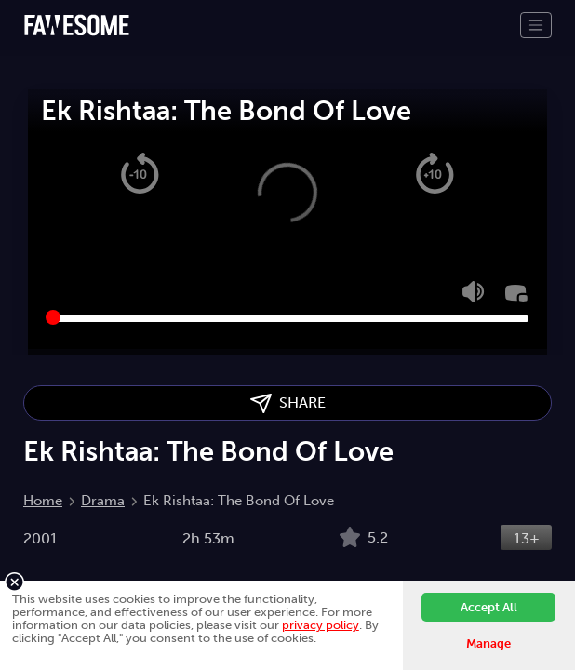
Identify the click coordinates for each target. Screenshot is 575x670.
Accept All (489, 607)
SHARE (288, 403)
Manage (488, 643)
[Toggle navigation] (536, 25)
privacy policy (320, 625)
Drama (103, 500)
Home (42, 500)
